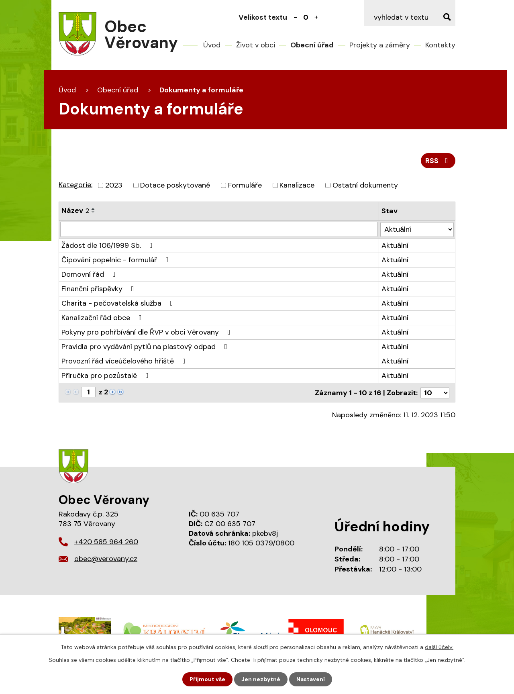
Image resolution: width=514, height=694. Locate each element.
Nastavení (310, 679)
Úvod (211, 45)
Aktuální (394, 245)
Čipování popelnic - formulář (116, 260)
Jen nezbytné (260, 679)
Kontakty (440, 45)
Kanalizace (296, 185)
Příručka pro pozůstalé (106, 375)
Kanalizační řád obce (103, 318)
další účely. (439, 647)
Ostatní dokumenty (365, 185)
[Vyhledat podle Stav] (417, 229)
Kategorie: (75, 185)
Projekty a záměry (379, 45)
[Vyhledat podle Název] (218, 229)
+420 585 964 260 (106, 542)
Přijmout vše (207, 679)
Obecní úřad (312, 45)
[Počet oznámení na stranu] (434, 392)
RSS (438, 160)
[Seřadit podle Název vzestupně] (93, 208)
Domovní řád (90, 274)
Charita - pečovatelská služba (118, 303)
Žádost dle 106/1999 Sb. (108, 245)
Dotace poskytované (175, 185)
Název (75, 210)
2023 (113, 185)
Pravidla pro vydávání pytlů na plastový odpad (145, 346)
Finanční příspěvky (99, 289)
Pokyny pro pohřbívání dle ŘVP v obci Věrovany (147, 332)
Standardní (306, 17)
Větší (316, 17)
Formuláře (245, 185)
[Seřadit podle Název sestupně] (93, 212)
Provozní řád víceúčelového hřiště (125, 361)
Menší (295, 17)
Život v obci (255, 45)
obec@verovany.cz (105, 558)
